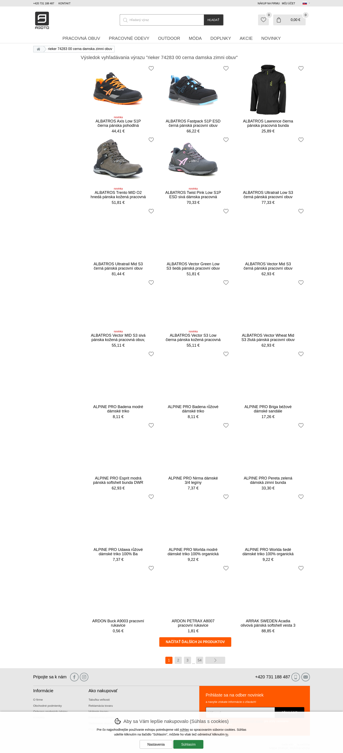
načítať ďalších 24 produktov (195, 642)
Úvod (40, 49)
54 (200, 660)
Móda (195, 38)
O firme (38, 699)
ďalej (215, 660)
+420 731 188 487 (43, 3)
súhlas (184, 729)
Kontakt (65, 3)
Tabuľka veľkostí (99, 699)
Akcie (246, 38)
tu (226, 734)
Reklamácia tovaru (101, 705)
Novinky (271, 38)
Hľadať (213, 20)
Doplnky (220, 38)
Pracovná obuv (81, 38)
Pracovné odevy (129, 38)
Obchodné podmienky (47, 705)
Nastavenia (156, 744)
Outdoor (169, 38)
